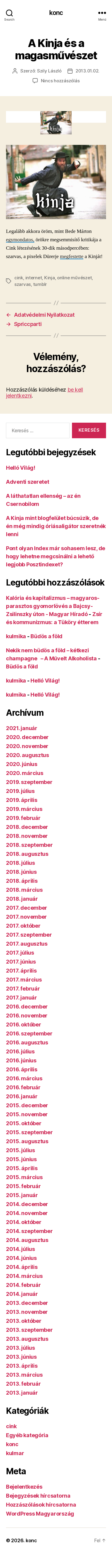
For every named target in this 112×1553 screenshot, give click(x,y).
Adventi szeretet (27, 482)
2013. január (22, 1393)
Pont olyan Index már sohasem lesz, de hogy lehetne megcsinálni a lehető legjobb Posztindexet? (55, 556)
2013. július (20, 1348)
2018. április (22, 881)
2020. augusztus (27, 755)
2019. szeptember (29, 782)
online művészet (74, 277)
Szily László (49, 71)
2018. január (22, 899)
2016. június (21, 1060)
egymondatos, (20, 239)
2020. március (24, 773)
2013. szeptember (29, 1330)
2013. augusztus (27, 1339)
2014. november (27, 1213)
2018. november (27, 836)
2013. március (24, 1375)
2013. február (23, 1384)
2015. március (24, 1177)
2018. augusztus (27, 854)
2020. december (27, 737)
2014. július (20, 1249)
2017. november (26, 917)
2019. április (21, 800)
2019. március (24, 809)
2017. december (26, 908)
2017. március (24, 979)
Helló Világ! (20, 468)
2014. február (23, 1285)
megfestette (71, 256)
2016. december (27, 1006)
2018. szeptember (29, 845)
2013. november (27, 1312)
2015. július (20, 1150)
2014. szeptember (29, 1231)
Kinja (49, 277)
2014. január (22, 1294)
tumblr (40, 284)
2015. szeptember (29, 1132)
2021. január (21, 728)
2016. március (24, 1078)
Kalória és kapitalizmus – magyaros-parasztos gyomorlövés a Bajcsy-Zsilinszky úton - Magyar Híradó (52, 606)
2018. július (20, 863)
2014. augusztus (27, 1240)
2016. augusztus (27, 1042)
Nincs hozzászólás (60, 81)
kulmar (15, 1453)
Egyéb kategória (27, 1435)
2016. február (23, 1087)
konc (56, 13)
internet (33, 277)
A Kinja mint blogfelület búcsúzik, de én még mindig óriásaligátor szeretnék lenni (56, 526)
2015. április (22, 1168)
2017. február (23, 988)
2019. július (20, 791)
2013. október (24, 1321)
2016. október (23, 1024)
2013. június (21, 1357)
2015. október (24, 1123)
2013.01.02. (87, 71)
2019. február (23, 818)
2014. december (27, 1204)
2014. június (21, 1258)
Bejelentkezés (24, 1487)
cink (18, 277)
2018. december (27, 827)
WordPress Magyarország (40, 1513)
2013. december (27, 1303)
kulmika (16, 636)
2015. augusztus (27, 1141)
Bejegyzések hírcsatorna (38, 1496)
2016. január (22, 1096)
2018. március (24, 890)
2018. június (21, 872)
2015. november (27, 1114)
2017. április (21, 970)
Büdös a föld (46, 636)
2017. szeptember (29, 935)
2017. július (20, 953)
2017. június (21, 962)
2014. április (22, 1267)
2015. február (23, 1186)
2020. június (21, 764)
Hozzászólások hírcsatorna (41, 1505)
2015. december (27, 1105)
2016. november (26, 1015)
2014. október (24, 1222)
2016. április (21, 1069)
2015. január (22, 1195)
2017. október (23, 926)
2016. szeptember (29, 1033)
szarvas (22, 284)
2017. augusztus (26, 944)
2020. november (27, 746)
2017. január (21, 997)
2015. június (21, 1159)
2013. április (22, 1366)
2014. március (24, 1276)
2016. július (20, 1051)
